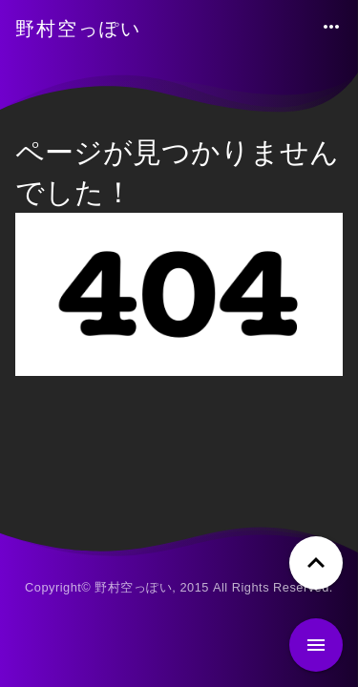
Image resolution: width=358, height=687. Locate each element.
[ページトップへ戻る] (316, 563)
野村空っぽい (78, 28)
